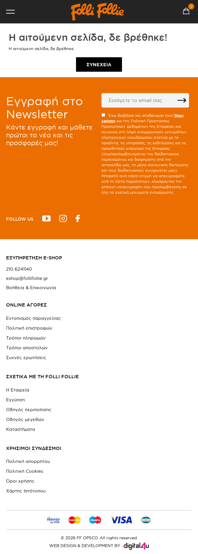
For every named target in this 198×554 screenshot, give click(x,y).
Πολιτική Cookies (24, 471)
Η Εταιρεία (17, 389)
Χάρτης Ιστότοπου (26, 490)
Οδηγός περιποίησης (28, 409)
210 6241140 (19, 269)
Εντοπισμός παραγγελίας (33, 318)
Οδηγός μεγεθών (25, 419)
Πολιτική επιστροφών (29, 328)
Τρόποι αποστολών (27, 347)
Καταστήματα (20, 429)
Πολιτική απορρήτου (28, 461)
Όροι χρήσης (20, 481)
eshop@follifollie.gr (27, 278)
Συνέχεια (99, 64)
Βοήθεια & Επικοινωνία (31, 287)
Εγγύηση (15, 399)
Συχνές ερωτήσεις (26, 357)
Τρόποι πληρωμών (26, 337)
